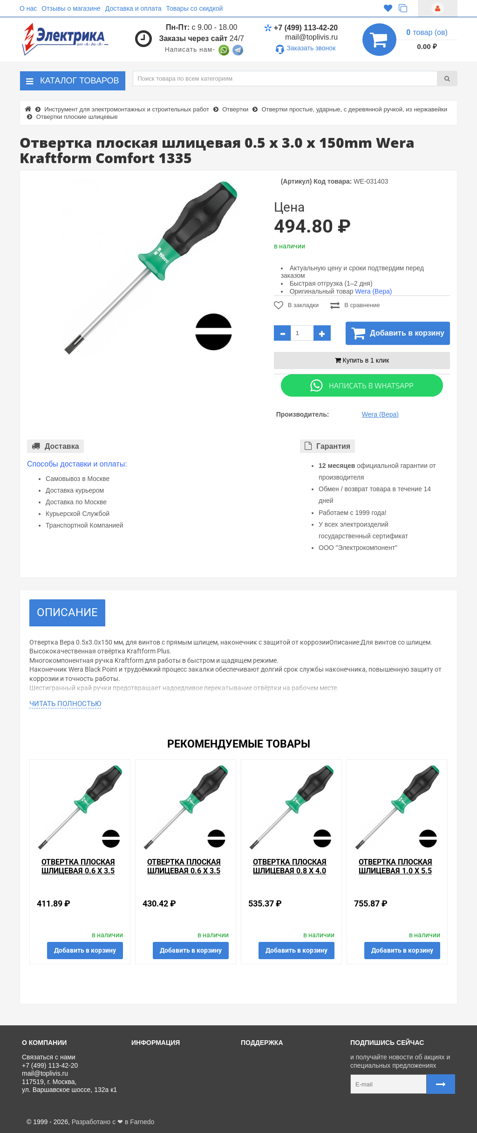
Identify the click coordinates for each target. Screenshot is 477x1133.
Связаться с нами (271, 1057)
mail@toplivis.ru (311, 37)
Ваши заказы (264, 1088)
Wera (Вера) (373, 291)
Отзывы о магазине (70, 8)
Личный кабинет (269, 1067)
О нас (28, 8)
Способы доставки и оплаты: (77, 464)
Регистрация (263, 1078)
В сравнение (355, 305)
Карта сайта (262, 1099)
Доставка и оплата (133, 8)
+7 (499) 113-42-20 (301, 28)
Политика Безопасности (171, 1099)
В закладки (296, 305)
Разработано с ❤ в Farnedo (113, 1122)
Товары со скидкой (194, 8)
